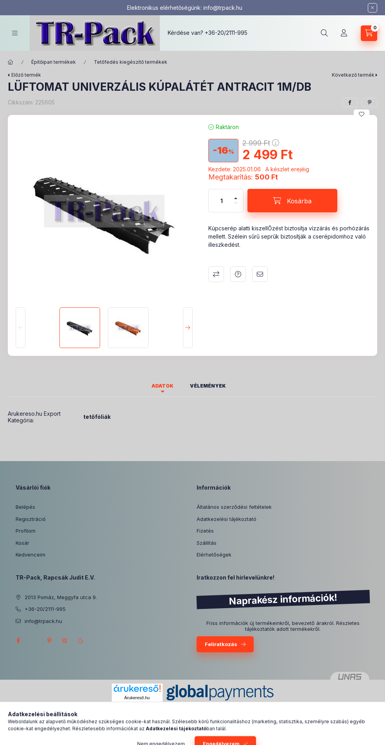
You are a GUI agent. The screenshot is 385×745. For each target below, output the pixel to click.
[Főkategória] (10, 62)
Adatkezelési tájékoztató (226, 519)
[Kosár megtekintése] (369, 33)
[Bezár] (372, 8)
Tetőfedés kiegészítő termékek (130, 62)
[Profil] (344, 33)
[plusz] (236, 195)
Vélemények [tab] (208, 386)
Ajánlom (260, 274)
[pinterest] (369, 102)
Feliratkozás (221, 644)
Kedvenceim (30, 554)
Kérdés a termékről (238, 274)
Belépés (25, 507)
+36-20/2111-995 (226, 32)
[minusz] (236, 206)
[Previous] (20, 327)
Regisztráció (31, 519)
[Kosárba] (292, 200)
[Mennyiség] (222, 200)
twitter (33, 640)
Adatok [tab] (163, 386)
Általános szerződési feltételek (234, 507)
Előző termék (26, 75)
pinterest (49, 640)
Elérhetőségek (214, 554)
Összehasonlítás (216, 274)
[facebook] (350, 102)
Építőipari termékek (53, 62)
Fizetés (205, 531)
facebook (18, 640)
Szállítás (207, 543)
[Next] (188, 327)
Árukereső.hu (137, 697)
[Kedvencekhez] (361, 114)
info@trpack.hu (222, 7)
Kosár (22, 543)
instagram (65, 640)
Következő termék (353, 75)
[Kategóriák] (15, 33)
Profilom (26, 531)
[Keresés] (324, 33)
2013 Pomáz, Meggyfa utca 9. (61, 597)
